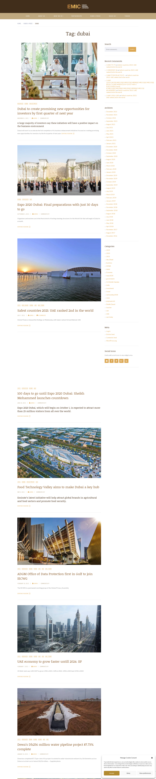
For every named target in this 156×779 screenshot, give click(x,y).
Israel (108, 291)
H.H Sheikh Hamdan (112, 282)
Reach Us (112, 16)
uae (35, 305)
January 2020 (110, 172)
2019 (108, 250)
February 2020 (111, 169)
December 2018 (111, 204)
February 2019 (111, 198)
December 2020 (111, 147)
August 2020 (110, 159)
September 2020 (111, 156)
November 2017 (111, 229)
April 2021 (109, 137)
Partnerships (76, 16)
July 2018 (109, 217)
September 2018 (111, 210)
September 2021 (111, 121)
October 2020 (111, 153)
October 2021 (111, 118)
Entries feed (110, 334)
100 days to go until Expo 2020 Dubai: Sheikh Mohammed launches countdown (50, 395)
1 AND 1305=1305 (112, 95)
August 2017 (110, 233)
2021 (19, 305)
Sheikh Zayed (110, 304)
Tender (127, 16)
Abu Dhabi (25, 305)
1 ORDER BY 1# (111, 70)
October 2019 (111, 182)
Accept (111, 773)
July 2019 (109, 191)
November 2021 (111, 115)
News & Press (95, 16)
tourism (108, 307)
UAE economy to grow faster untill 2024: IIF (49, 661)
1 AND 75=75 (111, 65)
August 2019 (110, 188)
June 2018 (109, 220)
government (110, 279)
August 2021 (110, 124)
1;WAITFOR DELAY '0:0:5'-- (115, 75)
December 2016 (111, 236)
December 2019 (111, 175)
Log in (108, 331)
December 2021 (111, 111)
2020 (108, 253)
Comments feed (111, 337)
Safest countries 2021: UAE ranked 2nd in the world (55, 310)
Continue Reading (67, 133)
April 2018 (109, 226)
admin (34, 118)
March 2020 (110, 166)
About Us (41, 16)
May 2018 (109, 223)
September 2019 (111, 185)
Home (28, 16)
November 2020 (111, 150)
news (31, 388)
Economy (109, 272)
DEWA (30, 739)
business (20, 103)
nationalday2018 (112, 295)
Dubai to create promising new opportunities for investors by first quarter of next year (53, 111)
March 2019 (110, 194)
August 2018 (110, 214)
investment (33, 103)
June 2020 (109, 163)
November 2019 (111, 178)
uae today (41, 305)
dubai (26, 103)
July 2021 (109, 127)
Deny (128, 773)
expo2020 (25, 199)
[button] (152, 758)
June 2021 (109, 131)
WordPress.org (111, 341)
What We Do (58, 16)
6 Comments (41, 315)
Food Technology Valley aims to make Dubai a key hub (58, 487)
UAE (31, 199)
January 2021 (110, 143)
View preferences (145, 773)
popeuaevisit (110, 301)
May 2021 (109, 134)
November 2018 (111, 207)
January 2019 (110, 201)
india (108, 285)
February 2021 (111, 140)
